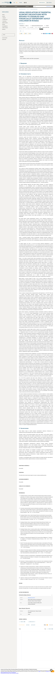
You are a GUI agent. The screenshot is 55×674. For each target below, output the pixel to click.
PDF (25, 33)
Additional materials (5, 22)
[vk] (45, 33)
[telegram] (48, 33)
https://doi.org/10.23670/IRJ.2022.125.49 (37, 25)
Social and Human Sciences (22, 9)
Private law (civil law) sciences (33, 9)
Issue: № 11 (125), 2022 (45, 27)
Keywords (3, 16)
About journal (4, 6)
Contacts (27, 6)
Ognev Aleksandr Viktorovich (24, 608)
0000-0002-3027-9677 (31, 597)
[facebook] (43, 33)
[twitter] (46, 33)
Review (4, 34)
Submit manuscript (42, 2)
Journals (20, 2)
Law (27, 9)
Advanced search (48, 6)
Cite (29, 33)
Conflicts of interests (5, 27)
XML (21, 33)
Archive (16, 6)
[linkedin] (49, 33)
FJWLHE (47, 25)
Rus (14, 2)
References (3, 29)
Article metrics (4, 39)
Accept (52, 671)
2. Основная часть (4, 19)
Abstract (3, 14)
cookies (39, 671)
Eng (16, 2)
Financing (3, 24)
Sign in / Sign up (49, 2)
